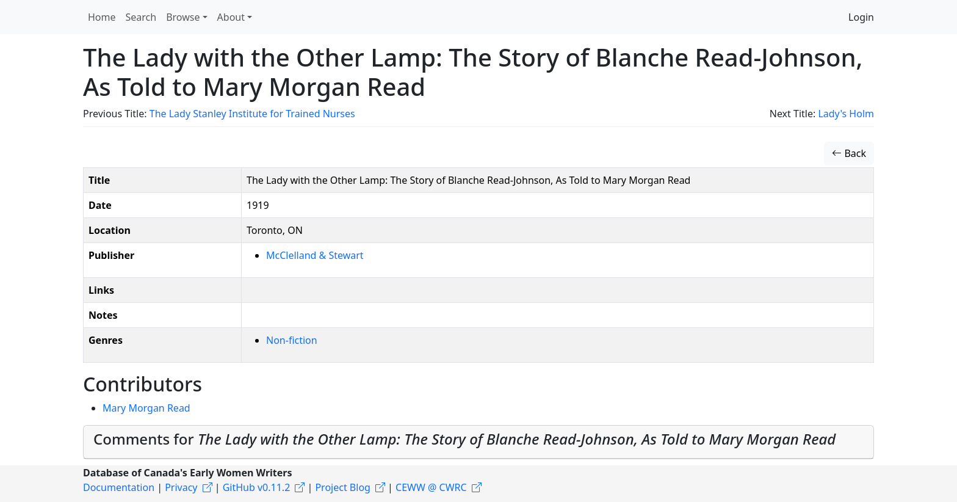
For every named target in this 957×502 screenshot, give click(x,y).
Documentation (118, 487)
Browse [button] (183, 17)
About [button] (231, 17)
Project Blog (342, 487)
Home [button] (102, 17)
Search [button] (141, 17)
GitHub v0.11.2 (257, 487)
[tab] (478, 442)
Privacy (181, 487)
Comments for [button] (464, 439)
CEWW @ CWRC (431, 487)
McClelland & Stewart (315, 255)
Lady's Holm (846, 113)
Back (849, 153)
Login (861, 17)
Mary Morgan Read (146, 408)
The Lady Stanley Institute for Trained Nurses (252, 113)
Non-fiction (291, 340)
